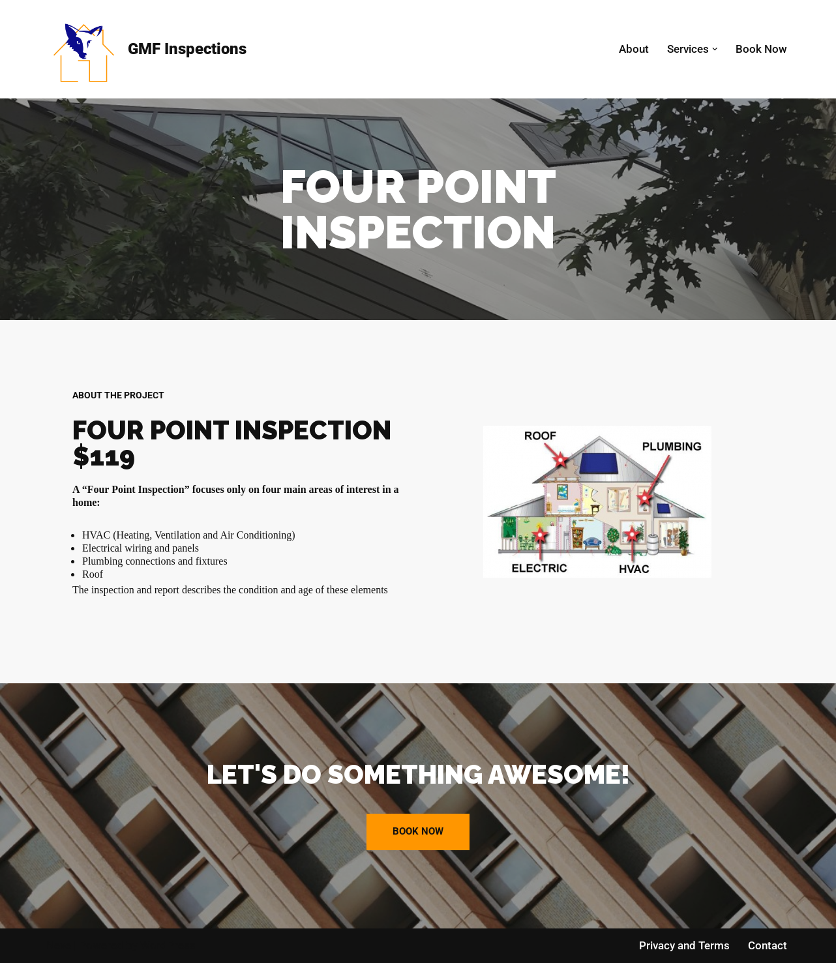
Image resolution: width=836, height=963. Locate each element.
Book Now (761, 48)
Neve (58, 945)
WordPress (168, 945)
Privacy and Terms (684, 945)
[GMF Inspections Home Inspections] (146, 49)
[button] (715, 49)
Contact (767, 945)
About (634, 48)
